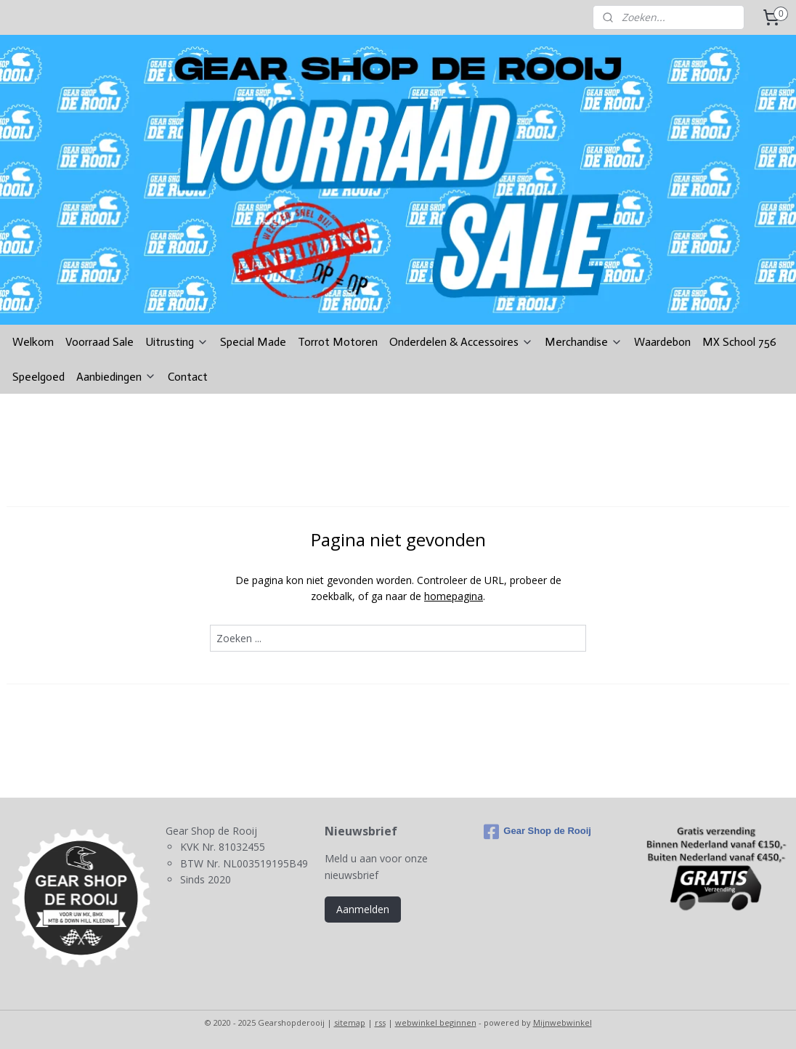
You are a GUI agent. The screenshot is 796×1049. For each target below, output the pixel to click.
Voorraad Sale (99, 342)
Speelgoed (38, 377)
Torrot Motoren (338, 342)
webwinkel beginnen (435, 1022)
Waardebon (662, 342)
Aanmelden (362, 909)
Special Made (253, 342)
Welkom (33, 342)
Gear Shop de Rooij (537, 832)
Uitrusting (176, 342)
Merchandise (583, 342)
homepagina (453, 596)
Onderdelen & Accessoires (461, 342)
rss (380, 1022)
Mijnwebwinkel (562, 1022)
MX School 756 (739, 342)
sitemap (349, 1022)
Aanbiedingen (116, 377)
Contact (188, 377)
